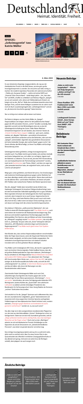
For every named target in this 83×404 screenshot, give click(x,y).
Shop (65, 24)
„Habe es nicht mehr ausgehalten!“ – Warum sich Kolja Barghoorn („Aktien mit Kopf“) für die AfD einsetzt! (66, 89)
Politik (8, 36)
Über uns (45, 24)
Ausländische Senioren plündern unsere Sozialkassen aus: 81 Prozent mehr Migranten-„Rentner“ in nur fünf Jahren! (66, 166)
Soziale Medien (56, 24)
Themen (29, 24)
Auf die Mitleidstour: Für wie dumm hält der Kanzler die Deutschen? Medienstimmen (66, 183)
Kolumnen (20, 24)
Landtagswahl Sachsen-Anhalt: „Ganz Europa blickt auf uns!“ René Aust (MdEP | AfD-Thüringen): (66, 122)
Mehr (37, 24)
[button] (78, 24)
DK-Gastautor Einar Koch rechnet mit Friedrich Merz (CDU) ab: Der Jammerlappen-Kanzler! (66, 148)
